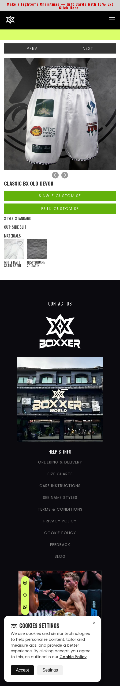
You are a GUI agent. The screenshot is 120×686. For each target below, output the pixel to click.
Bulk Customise (60, 208)
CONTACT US (60, 303)
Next (88, 48)
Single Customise (60, 195)
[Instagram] (25, 584)
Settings (50, 670)
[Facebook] (25, 596)
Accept (22, 670)
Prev (32, 48)
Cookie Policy (73, 656)
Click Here (68, 8)
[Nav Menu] (112, 19)
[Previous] (55, 175)
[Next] (64, 175)
